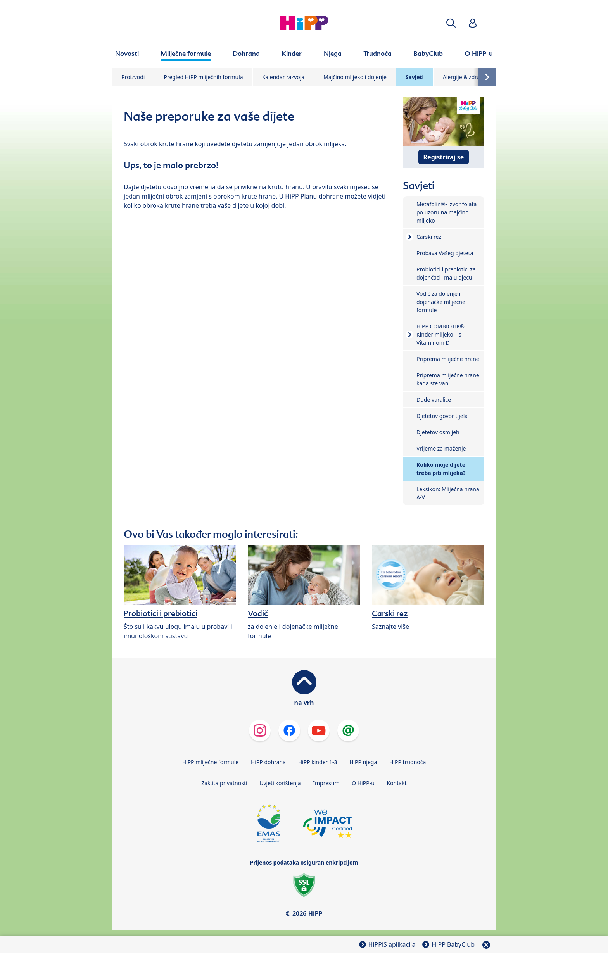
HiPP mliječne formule (210, 762)
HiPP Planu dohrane (315, 196)
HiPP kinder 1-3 (317, 762)
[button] (451, 23)
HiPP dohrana (268, 762)
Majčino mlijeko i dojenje (355, 77)
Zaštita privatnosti (224, 783)
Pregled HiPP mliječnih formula (203, 77)
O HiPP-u (363, 783)
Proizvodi (133, 77)
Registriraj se (443, 157)
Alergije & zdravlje (466, 77)
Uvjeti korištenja (280, 783)
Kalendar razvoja (283, 77)
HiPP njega (363, 762)
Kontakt (396, 783)
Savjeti (415, 77)
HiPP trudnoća (407, 762)
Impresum (326, 783)
